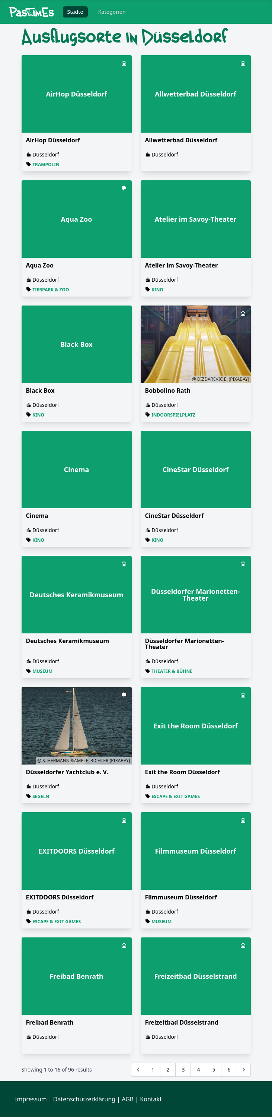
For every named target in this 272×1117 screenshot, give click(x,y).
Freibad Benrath (50, 1022)
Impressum (31, 1099)
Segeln (40, 796)
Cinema (37, 516)
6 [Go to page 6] (228, 1069)
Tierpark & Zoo (50, 290)
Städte (75, 11)
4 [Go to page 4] (198, 1069)
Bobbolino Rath (168, 390)
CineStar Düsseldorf (174, 516)
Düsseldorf (45, 154)
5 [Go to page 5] (213, 1069)
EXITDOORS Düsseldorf (60, 897)
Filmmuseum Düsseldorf (181, 897)
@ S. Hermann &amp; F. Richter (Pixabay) (83, 760)
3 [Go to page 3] (183, 1069)
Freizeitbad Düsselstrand (182, 1022)
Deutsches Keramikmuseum (67, 641)
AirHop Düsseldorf (53, 140)
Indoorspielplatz (173, 415)
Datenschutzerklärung (84, 1099)
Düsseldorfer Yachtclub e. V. (67, 772)
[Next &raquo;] (244, 1070)
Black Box (40, 390)
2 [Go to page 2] (167, 1069)
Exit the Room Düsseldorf (182, 772)
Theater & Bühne (171, 671)
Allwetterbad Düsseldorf (181, 140)
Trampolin (46, 164)
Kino (157, 290)
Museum (42, 671)
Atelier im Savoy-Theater (181, 265)
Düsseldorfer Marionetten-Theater (184, 644)
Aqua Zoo (40, 265)
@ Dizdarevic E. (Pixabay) (220, 379)
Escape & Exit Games (175, 796)
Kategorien (112, 11)
